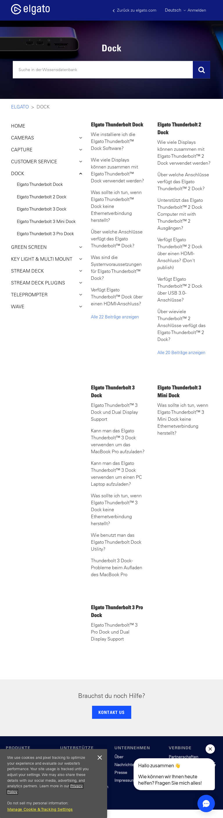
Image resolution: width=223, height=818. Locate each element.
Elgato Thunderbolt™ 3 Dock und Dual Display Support (114, 412)
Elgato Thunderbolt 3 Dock (41, 209)
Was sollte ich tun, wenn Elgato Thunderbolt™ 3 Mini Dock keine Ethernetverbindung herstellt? (182, 419)
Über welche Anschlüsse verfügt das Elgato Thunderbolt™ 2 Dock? (183, 181)
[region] (53, 783)
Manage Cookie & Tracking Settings (40, 809)
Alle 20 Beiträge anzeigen (181, 352)
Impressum (124, 780)
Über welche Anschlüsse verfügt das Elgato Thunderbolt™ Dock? (117, 239)
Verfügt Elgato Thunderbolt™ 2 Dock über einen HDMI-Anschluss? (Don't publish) (179, 253)
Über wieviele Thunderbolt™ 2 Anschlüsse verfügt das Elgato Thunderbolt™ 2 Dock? (181, 325)
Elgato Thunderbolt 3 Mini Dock (46, 221)
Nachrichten (125, 764)
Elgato (20, 107)
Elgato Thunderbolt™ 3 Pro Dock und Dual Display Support (114, 632)
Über (118, 756)
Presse (120, 772)
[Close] (99, 757)
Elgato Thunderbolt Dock (40, 184)
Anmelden (197, 10)
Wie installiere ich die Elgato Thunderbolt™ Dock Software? (113, 141)
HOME (18, 126)
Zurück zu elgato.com (134, 10)
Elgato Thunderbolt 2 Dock (41, 196)
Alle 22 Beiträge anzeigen (115, 317)
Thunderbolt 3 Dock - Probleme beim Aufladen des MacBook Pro (116, 567)
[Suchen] (111, 70)
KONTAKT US (111, 712)
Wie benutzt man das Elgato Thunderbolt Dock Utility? (116, 542)
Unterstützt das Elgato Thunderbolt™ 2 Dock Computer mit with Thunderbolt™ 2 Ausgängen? (180, 214)
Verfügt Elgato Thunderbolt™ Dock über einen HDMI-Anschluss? (117, 296)
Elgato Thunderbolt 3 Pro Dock (45, 233)
